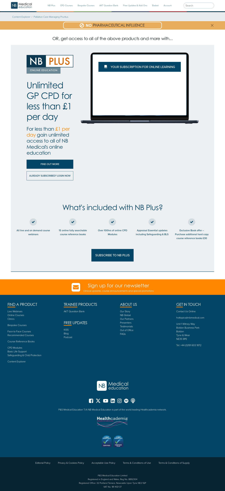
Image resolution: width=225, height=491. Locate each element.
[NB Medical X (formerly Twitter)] (98, 402)
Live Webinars (15, 311)
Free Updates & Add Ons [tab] (135, 5)
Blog (66, 333)
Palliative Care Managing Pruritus (51, 16)
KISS (66, 329)
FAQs (123, 334)
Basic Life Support (17, 351)
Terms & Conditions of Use (137, 463)
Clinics (11, 319)
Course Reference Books (21, 341)
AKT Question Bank (108, 5)
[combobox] (199, 5)
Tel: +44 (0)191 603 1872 (188, 345)
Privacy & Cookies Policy (71, 463)
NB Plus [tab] (51, 5)
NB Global (125, 315)
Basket (155, 5)
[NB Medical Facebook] (91, 402)
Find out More (50, 164)
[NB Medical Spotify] (126, 402)
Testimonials (126, 326)
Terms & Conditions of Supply (174, 463)
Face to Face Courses (19, 331)
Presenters (125, 322)
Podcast (68, 337)
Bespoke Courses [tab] (86, 5)
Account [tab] (168, 5)
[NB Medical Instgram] (119, 402)
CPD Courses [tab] (66, 5)
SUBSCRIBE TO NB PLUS (112, 255)
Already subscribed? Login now (49, 176)
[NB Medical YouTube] (105, 402)
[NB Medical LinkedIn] (112, 402)
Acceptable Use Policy (103, 463)
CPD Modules (15, 347)
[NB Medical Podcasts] (133, 402)
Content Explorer (21, 16)
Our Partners (126, 319)
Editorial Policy (42, 463)
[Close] (212, 25)
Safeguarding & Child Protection (24, 355)
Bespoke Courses (17, 325)
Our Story (125, 311)
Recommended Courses (21, 335)
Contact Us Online (186, 311)
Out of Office (126, 330)
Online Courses (16, 315)
